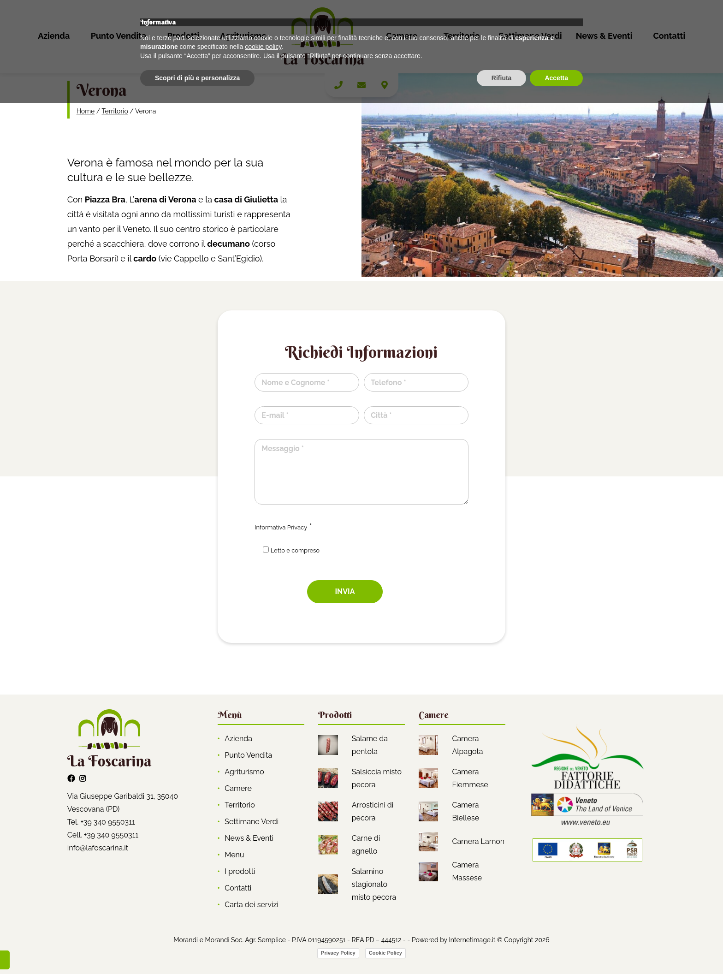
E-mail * (274, 415)
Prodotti (183, 36)
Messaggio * (282, 448)
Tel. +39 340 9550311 (101, 822)
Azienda (54, 36)
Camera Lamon (478, 841)
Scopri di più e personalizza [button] (197, 948)
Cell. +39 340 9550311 (103, 835)
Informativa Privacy (281, 527)
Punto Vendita (119, 36)
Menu (234, 854)
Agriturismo (243, 36)
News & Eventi (604, 36)
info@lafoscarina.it (97, 847)
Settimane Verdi (530, 36)
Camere (401, 36)
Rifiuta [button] (502, 948)
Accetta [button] (556, 948)
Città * (381, 415)
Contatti (669, 36)
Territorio (462, 36)
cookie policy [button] (263, 917)
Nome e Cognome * (295, 382)
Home (86, 111)
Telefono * (388, 382)
